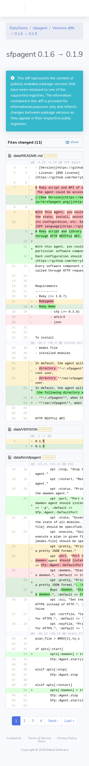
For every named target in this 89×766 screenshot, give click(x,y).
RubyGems (18, 28)
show (74, 142)
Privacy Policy (67, 745)
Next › (53, 727)
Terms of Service (40, 745)
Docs (41, 748)
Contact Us (14, 745)
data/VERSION (25, 433)
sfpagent (40, 28)
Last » (69, 727)
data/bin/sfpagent (27, 462)
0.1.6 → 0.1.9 (25, 33)
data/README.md (28, 156)
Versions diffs (63, 28)
